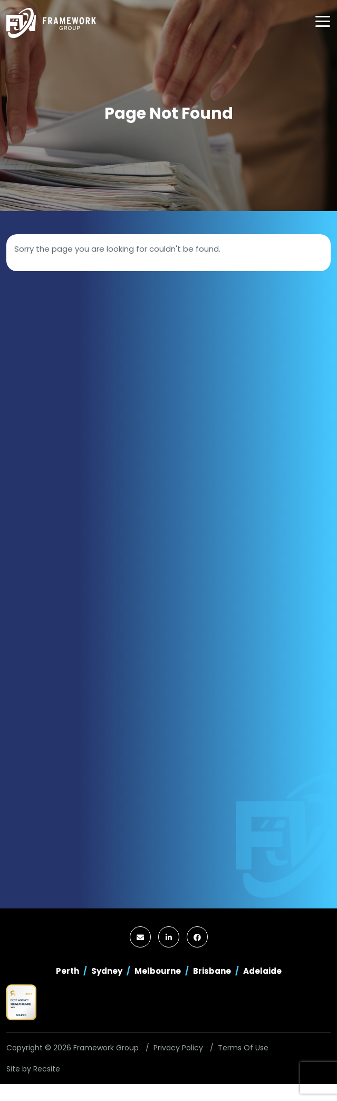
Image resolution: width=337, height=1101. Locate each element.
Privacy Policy (178, 1047)
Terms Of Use (243, 1047)
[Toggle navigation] (323, 21)
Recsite (46, 1069)
